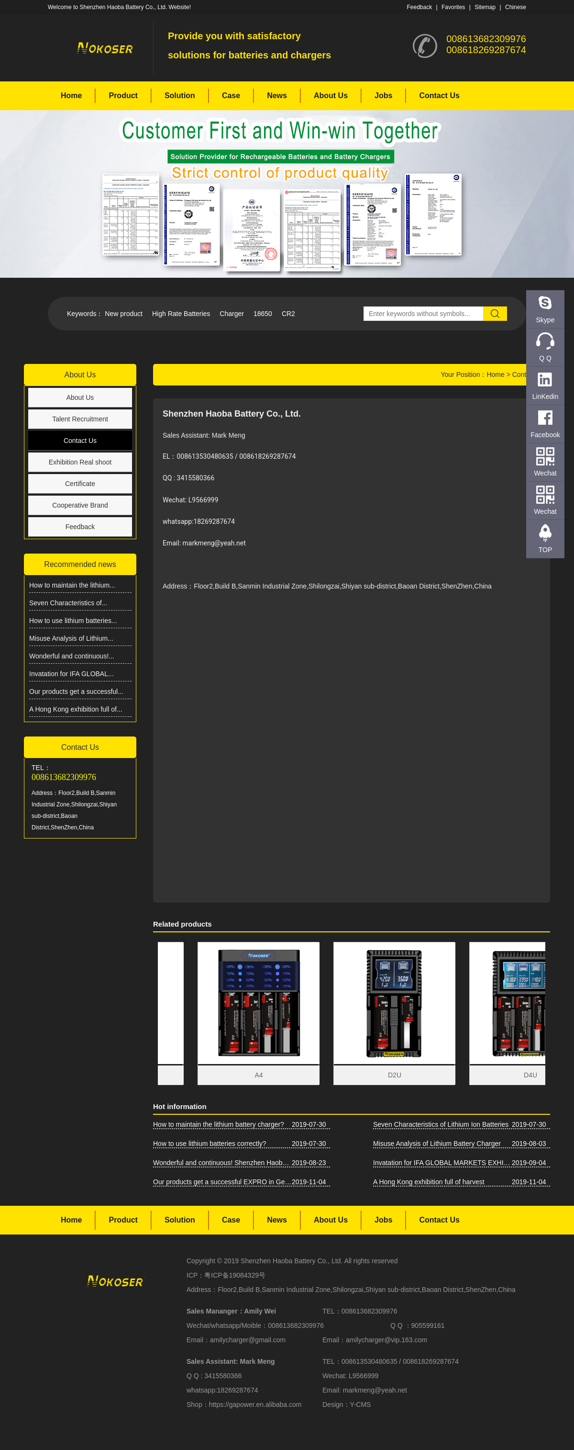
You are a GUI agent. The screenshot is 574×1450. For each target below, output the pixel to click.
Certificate (80, 483)
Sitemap (485, 7)
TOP (545, 550)
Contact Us (439, 95)
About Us (331, 95)
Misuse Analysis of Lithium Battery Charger (437, 1143)
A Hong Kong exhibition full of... (75, 709)
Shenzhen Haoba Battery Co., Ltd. (291, 1261)
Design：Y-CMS (346, 1404)
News (277, 95)
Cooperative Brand (80, 505)
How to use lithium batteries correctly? (209, 1143)
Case (231, 95)
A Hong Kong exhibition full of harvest (429, 1182)
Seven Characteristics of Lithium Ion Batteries (440, 1124)
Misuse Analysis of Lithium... (71, 638)
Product (123, 95)
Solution (180, 95)
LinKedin (545, 396)
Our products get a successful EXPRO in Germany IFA (222, 1182)
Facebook (545, 435)
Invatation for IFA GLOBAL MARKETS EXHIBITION (442, 1163)
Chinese (515, 7)
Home (71, 95)
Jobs (383, 95)
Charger (232, 313)
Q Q (545, 358)
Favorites (453, 7)
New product (124, 313)
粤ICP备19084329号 (234, 1275)
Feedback (419, 7)
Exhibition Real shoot (80, 462)
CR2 (288, 313)
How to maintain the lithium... (72, 585)
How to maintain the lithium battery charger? (218, 1124)
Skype (545, 320)
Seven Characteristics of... (68, 603)
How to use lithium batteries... (73, 620)
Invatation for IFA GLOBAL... (71, 674)
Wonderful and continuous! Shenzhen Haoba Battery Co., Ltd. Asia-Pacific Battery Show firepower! (222, 1163)
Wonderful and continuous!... (71, 656)
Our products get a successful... (76, 691)
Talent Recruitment (80, 419)
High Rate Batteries (181, 313)
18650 (263, 313)
